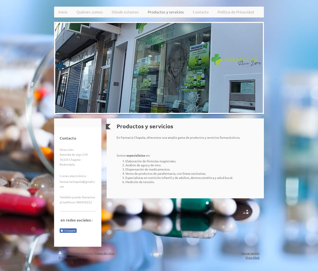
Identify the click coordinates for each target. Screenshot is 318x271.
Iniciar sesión (250, 253)
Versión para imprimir (76, 253)
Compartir (68, 230)
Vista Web (252, 258)
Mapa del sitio (104, 253)
